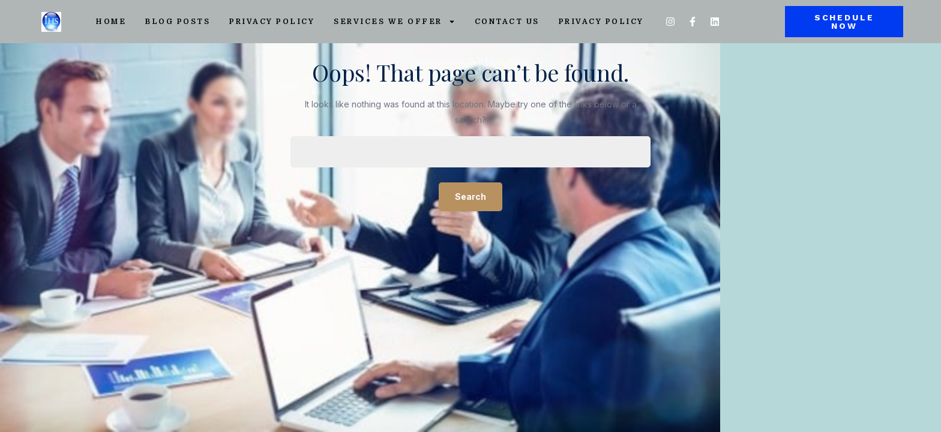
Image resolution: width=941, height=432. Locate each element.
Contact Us (507, 21)
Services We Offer (394, 21)
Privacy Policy (271, 21)
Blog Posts (177, 21)
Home (111, 21)
